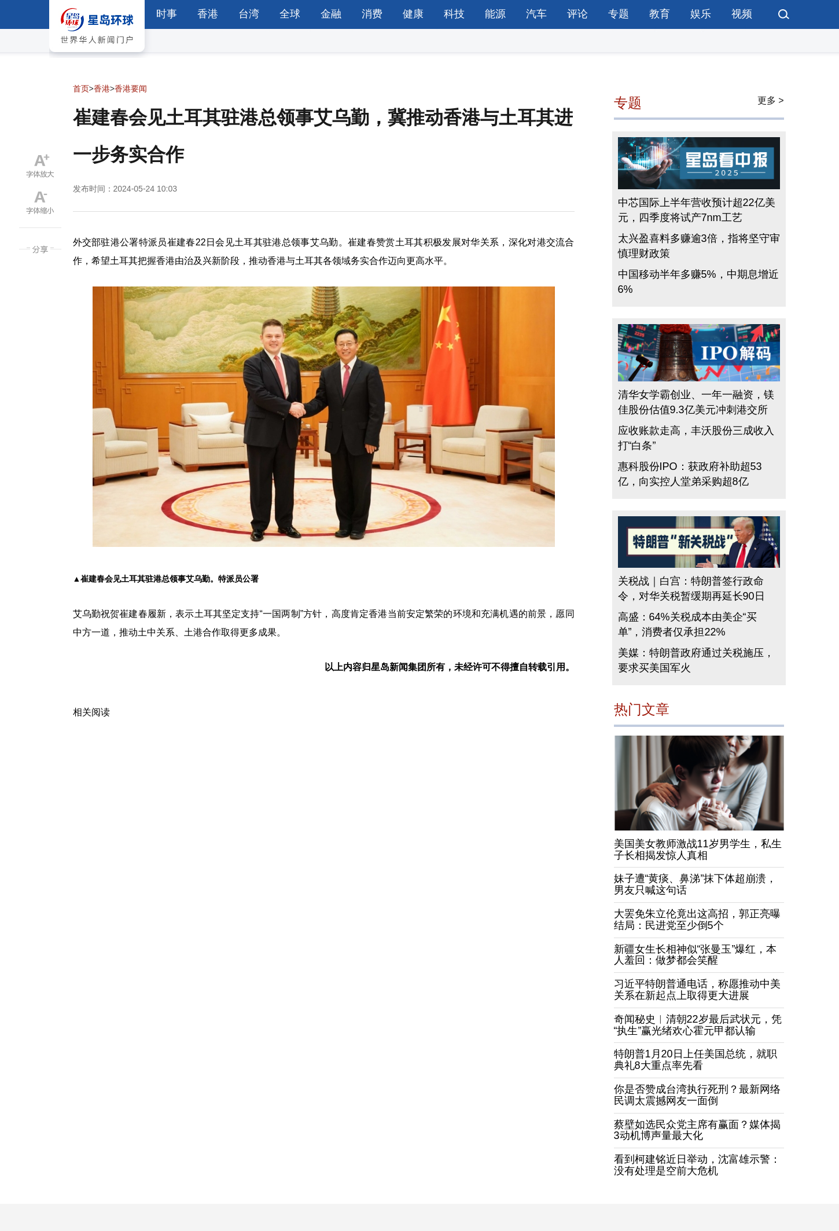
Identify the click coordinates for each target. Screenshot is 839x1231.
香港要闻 (131, 88)
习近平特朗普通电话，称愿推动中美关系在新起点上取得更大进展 (697, 989)
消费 (372, 14)
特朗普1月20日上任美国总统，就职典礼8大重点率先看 (695, 1059)
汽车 (536, 14)
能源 (495, 14)
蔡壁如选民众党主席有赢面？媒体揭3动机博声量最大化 (697, 1130)
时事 (166, 14)
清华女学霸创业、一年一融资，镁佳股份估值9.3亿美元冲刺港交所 (696, 402)
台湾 (248, 14)
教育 (659, 14)
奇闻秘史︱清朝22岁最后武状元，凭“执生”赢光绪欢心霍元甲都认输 (698, 1025)
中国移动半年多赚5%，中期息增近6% (698, 282)
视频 (741, 14)
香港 (207, 14)
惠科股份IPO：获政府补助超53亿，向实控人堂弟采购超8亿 (690, 474)
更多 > (770, 100)
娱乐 (700, 14)
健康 (413, 14)
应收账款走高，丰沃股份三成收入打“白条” (696, 438)
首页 (81, 88)
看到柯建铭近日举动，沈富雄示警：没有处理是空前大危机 (697, 1165)
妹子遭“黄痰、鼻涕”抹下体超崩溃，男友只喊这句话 (695, 884)
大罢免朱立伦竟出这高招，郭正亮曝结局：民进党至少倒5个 (697, 919)
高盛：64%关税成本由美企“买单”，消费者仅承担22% (687, 624)
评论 (577, 14)
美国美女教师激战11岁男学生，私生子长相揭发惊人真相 (698, 849)
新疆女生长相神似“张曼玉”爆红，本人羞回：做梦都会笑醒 (695, 955)
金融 (331, 14)
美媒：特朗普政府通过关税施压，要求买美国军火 (696, 660)
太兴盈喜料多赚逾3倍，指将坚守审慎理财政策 (699, 246)
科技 (454, 14)
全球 (289, 14)
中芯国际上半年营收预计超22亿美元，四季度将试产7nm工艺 (696, 210)
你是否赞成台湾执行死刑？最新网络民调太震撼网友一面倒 (697, 1095)
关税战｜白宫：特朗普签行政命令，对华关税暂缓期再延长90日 (691, 588)
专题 (618, 14)
